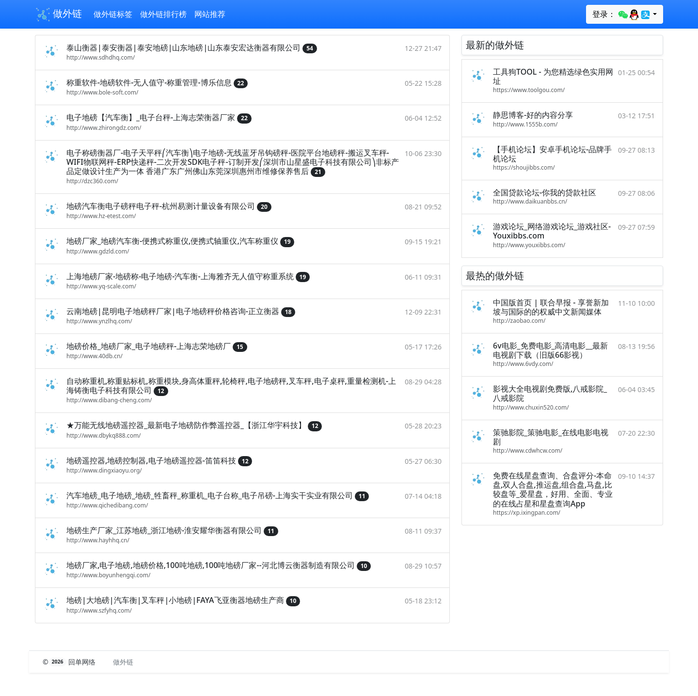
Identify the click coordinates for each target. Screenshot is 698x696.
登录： (621, 14)
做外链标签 (113, 14)
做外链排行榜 (163, 14)
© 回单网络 (70, 661)
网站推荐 (209, 14)
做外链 (58, 14)
